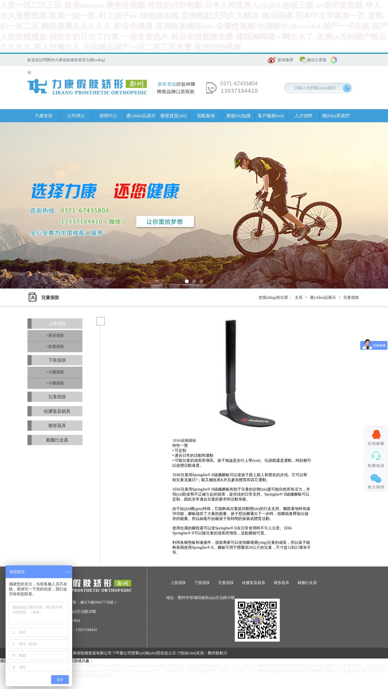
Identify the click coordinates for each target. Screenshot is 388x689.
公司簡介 (76, 115)
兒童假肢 (351, 297)
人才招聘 (303, 115)
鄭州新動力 (217, 653)
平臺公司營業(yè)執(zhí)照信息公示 (146, 653)
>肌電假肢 (55, 346)
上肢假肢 (57, 323)
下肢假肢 (57, 360)
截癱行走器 (57, 440)
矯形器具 (57, 425)
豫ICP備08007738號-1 (98, 602)
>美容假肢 (55, 335)
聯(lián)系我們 (336, 115)
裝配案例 (206, 115)
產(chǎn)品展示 (141, 115)
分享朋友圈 (349, 60)
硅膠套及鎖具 (57, 411)
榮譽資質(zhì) (173, 115)
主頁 (299, 297)
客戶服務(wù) (271, 115)
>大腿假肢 (55, 372)
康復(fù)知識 (238, 115)
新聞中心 (108, 115)
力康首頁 (43, 115)
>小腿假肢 (55, 383)
